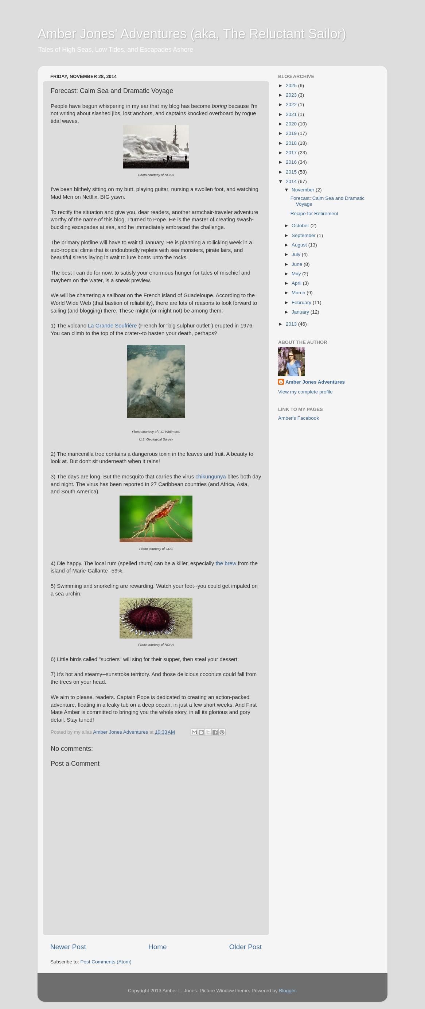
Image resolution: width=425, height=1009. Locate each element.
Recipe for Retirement (314, 213)
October (301, 225)
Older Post (245, 947)
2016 (292, 162)
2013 (292, 324)
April (297, 283)
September (304, 235)
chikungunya (210, 477)
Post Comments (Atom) (106, 962)
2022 (292, 104)
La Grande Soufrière (112, 326)
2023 (292, 95)
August (300, 245)
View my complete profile (305, 392)
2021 (292, 114)
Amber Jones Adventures (315, 382)
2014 (292, 181)
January (301, 312)
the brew (225, 563)
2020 (292, 124)
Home (157, 947)
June (298, 264)
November (304, 190)
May (297, 273)
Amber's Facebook (298, 418)
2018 (292, 143)
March (299, 292)
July (297, 254)
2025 (292, 85)
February (302, 302)
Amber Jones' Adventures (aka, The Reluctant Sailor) (192, 33)
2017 (292, 152)
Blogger (287, 990)
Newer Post (68, 947)
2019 (292, 133)
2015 (292, 172)
